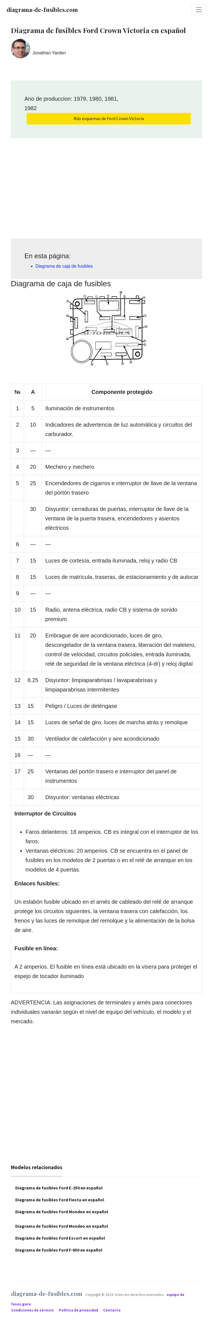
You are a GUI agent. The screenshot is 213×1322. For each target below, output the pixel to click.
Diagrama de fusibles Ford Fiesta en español (59, 1199)
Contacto (112, 1310)
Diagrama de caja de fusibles (64, 266)
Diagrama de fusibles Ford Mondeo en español (61, 1211)
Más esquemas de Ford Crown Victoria (108, 118)
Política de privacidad (79, 1310)
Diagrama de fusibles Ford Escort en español (60, 1238)
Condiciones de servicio (33, 1310)
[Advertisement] (106, 186)
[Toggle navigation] (198, 9)
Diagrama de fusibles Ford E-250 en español (59, 1188)
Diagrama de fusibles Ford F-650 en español (58, 1250)
